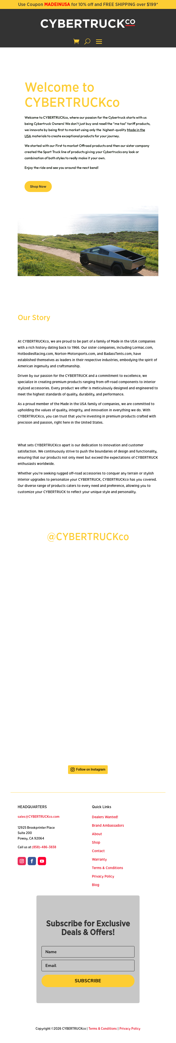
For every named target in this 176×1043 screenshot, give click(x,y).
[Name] (88, 952)
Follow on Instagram (90, 769)
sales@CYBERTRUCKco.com (38, 816)
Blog (95, 885)
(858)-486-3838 (44, 847)
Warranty (99, 859)
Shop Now (38, 186)
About (97, 834)
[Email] (88, 965)
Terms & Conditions (107, 868)
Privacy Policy (103, 876)
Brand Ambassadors (108, 825)
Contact (98, 851)
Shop (96, 842)
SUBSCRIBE (88, 981)
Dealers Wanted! (105, 817)
